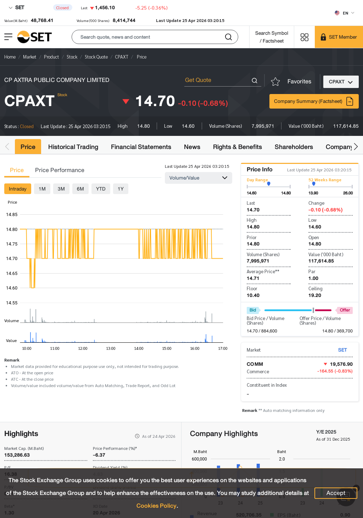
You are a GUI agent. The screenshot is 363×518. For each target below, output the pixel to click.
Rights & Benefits (237, 147)
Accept (335, 493)
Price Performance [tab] (59, 170)
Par (311, 271)
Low (312, 219)
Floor (252, 288)
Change (316, 202)
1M (42, 188)
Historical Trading (73, 147)
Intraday (18, 188)
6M (80, 188)
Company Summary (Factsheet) (314, 101)
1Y (121, 188)
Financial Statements (141, 147)
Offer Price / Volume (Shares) (320, 320)
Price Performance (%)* (115, 448)
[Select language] (344, 12)
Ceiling (315, 288)
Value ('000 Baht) (326, 254)
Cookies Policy (156, 506)
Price (28, 147)
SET (16, 7)
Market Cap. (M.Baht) (24, 448)
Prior (252, 237)
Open (313, 237)
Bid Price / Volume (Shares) (265, 320)
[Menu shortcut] (304, 36)
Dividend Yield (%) (110, 467)
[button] (155, 37)
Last (251, 202)
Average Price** (263, 271)
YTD (101, 188)
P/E (7, 467)
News (192, 147)
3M (61, 188)
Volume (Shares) (263, 254)
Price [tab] (17, 170)
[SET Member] (339, 37)
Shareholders (294, 147)
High (252, 219)
